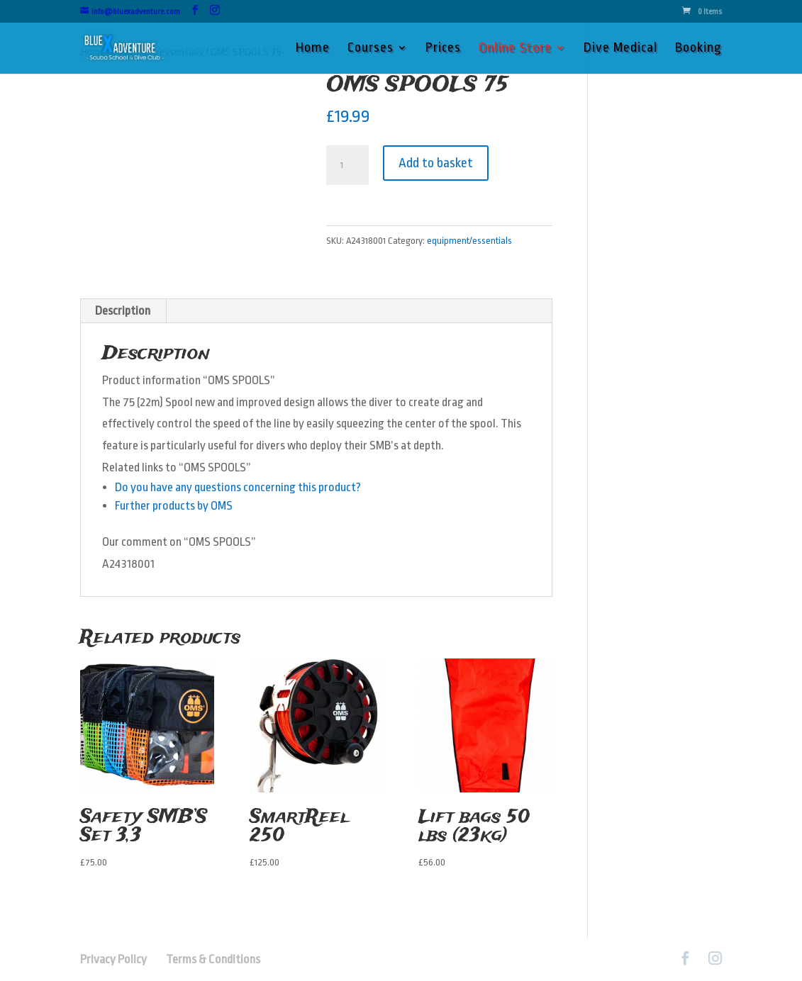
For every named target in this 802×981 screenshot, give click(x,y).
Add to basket (436, 163)
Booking (698, 49)
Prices (443, 49)
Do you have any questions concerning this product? (238, 487)
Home (313, 49)
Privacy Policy (122, 959)
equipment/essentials (469, 240)
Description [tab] (122, 311)
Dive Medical (620, 49)
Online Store (515, 49)
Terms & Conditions (213, 959)
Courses (370, 49)
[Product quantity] (347, 165)
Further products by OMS (174, 505)
